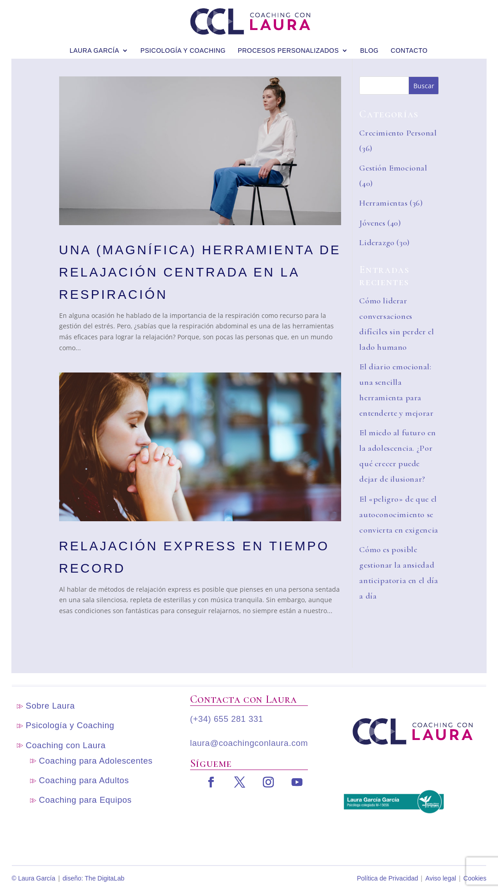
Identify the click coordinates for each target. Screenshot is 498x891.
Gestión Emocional (393, 168)
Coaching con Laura (66, 745)
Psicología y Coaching (183, 44)
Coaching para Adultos (84, 780)
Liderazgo (377, 242)
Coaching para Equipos (85, 800)
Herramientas (383, 203)
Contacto (409, 44)
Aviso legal (440, 878)
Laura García (94, 44)
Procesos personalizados (288, 44)
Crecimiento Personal (398, 133)
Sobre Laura (50, 705)
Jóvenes (372, 223)
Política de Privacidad (387, 878)
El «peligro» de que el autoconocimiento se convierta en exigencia (398, 514)
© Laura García (33, 878)
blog (369, 44)
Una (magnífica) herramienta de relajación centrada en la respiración (200, 272)
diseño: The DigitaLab (94, 878)
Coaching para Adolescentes (96, 760)
